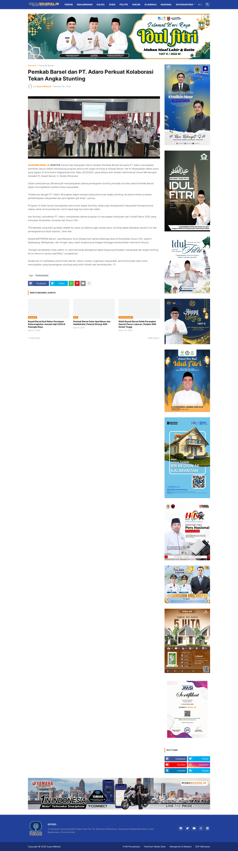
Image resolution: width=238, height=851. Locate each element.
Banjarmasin (84, 4)
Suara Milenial (53, 846)
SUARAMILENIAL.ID (38, 165)
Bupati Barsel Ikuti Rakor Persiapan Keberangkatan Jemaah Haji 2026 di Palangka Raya (46, 324)
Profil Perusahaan (131, 846)
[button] (200, 4)
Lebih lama (153, 338)
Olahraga (150, 4)
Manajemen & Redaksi (180, 846)
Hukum (136, 4)
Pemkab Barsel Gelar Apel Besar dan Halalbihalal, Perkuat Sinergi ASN (91, 322)
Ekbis (112, 4)
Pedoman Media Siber (155, 846)
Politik (124, 4)
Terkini (68, 4)
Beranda (32, 65)
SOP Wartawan (202, 846)
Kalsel (101, 4)
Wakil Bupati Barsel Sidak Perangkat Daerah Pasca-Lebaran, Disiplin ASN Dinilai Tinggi (137, 324)
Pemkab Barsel (46, 65)
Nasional (166, 4)
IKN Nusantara (184, 4)
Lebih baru (35, 338)
